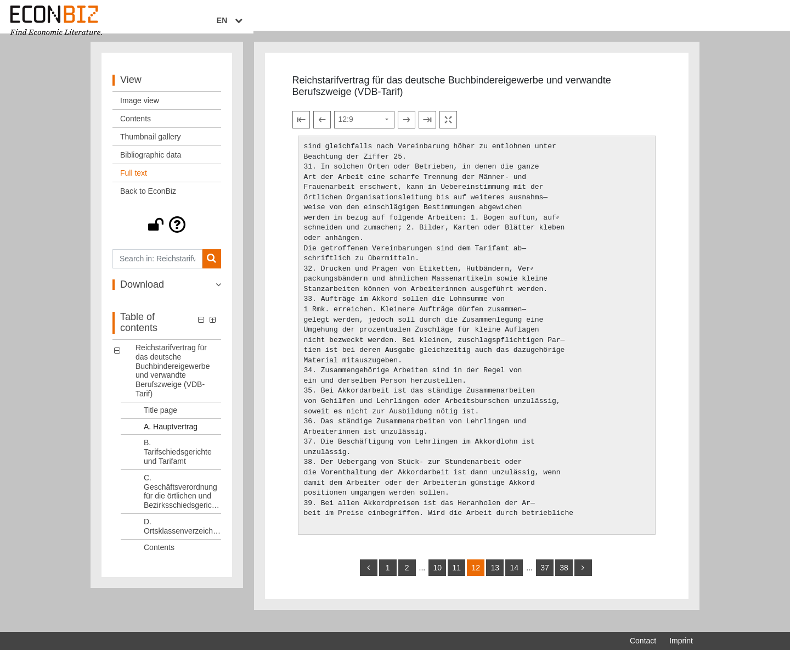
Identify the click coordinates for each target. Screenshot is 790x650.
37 (544, 578)
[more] (583, 578)
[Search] (211, 269)
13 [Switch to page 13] (494, 578)
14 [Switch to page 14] (514, 578)
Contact (643, 640)
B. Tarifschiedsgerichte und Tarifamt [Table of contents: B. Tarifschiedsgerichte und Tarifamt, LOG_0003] (178, 463)
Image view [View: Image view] (139, 111)
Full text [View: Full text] (133, 183)
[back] (368, 578)
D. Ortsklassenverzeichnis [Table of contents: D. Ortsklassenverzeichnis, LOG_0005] (182, 537)
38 (564, 578)
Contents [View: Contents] (135, 129)
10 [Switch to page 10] (437, 578)
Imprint (681, 640)
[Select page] (364, 130)
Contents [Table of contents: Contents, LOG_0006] (159, 557)
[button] (166, 235)
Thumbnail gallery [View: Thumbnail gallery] (150, 147)
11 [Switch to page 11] (456, 578)
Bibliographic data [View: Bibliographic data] (150, 165)
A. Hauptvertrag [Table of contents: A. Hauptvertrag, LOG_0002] (171, 437)
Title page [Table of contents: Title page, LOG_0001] (160, 420)
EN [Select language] (685, 20)
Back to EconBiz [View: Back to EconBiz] (148, 201)
